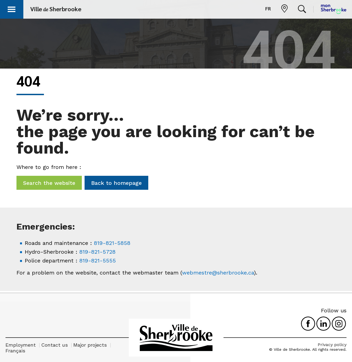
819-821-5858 (112, 243)
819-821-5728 (97, 251)
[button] (11, 8)
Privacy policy (332, 344)
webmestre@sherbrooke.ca (218, 272)
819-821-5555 (97, 260)
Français (15, 350)
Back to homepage (116, 183)
